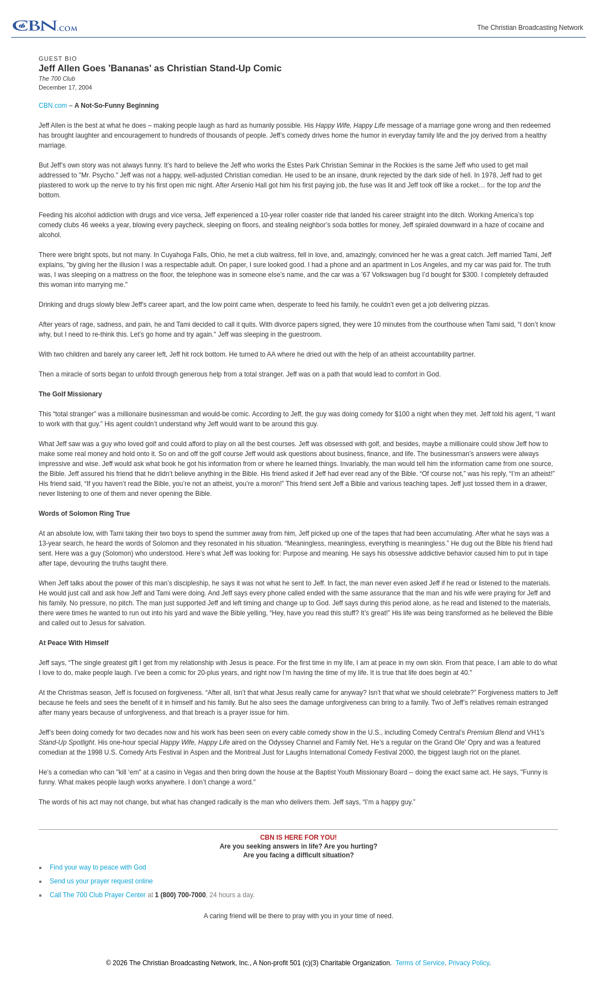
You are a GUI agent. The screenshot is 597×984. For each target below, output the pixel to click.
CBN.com (53, 105)
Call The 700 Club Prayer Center (98, 895)
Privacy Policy (468, 963)
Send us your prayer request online (101, 881)
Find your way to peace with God (98, 867)
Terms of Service (420, 963)
